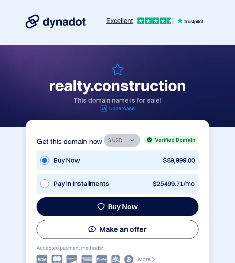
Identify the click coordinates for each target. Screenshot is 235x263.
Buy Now (117, 206)
